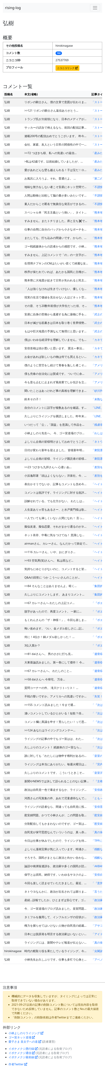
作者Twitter (18, 1064)
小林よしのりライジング (26, 1033)
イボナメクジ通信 (22, 1053)
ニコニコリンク (67, 68)
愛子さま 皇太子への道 (25, 1042)
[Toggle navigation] (95, 7)
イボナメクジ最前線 (23, 1057)
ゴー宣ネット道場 (22, 1037)
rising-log (13, 7)
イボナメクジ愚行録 (23, 1049)
